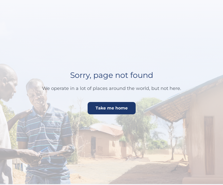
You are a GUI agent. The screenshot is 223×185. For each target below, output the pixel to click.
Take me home (112, 108)
